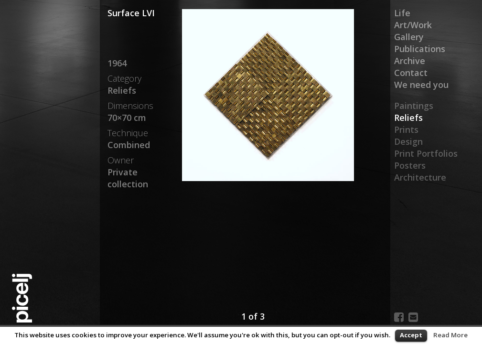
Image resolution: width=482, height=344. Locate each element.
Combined (128, 144)
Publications (419, 48)
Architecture (420, 177)
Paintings (413, 105)
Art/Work (413, 25)
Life (402, 13)
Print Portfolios (426, 153)
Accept (411, 335)
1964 (117, 63)
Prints (406, 129)
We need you (421, 84)
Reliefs (408, 117)
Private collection (127, 178)
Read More (450, 335)
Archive (409, 60)
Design (408, 141)
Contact (411, 72)
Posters (410, 165)
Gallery (409, 37)
